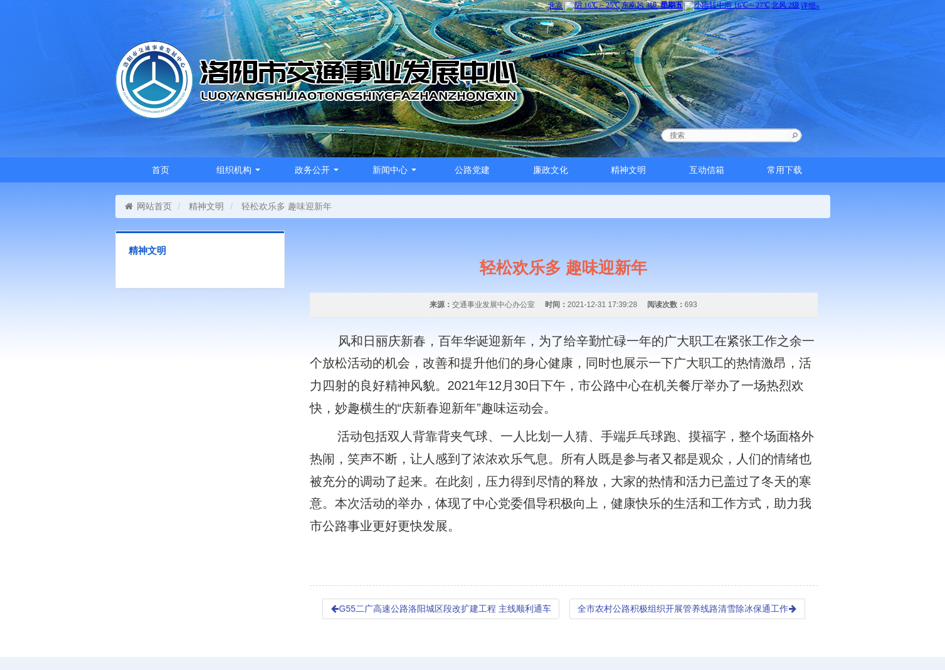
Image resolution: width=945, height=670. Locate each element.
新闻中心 (394, 170)
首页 (160, 170)
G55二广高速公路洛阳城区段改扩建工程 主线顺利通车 (440, 609)
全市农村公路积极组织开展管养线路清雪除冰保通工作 (687, 609)
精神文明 (628, 170)
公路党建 (472, 170)
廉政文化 (550, 170)
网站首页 (148, 206)
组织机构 (238, 170)
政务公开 (317, 170)
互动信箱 (706, 170)
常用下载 (784, 170)
